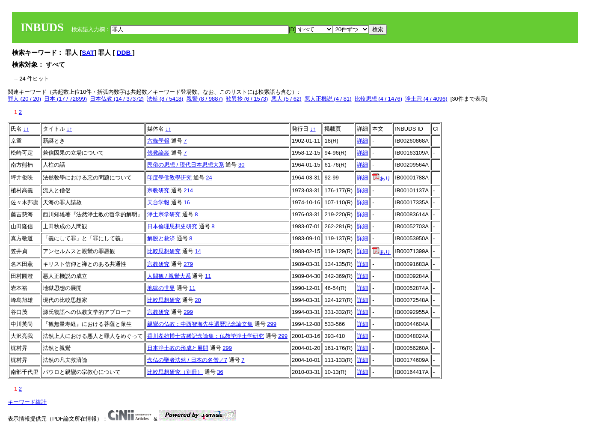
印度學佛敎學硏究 (169, 177)
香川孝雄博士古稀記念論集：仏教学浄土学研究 (205, 336)
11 (208, 276)
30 (241, 164)
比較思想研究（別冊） (175, 372)
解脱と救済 (161, 238)
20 (198, 300)
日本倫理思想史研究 (172, 226)
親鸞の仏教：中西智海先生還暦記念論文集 (200, 324)
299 (188, 312)
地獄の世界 (161, 288)
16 (187, 202)
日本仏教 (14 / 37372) (117, 99)
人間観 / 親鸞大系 (169, 276)
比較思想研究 (164, 251)
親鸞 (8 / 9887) (205, 99)
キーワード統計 (27, 402)
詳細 (362, 140)
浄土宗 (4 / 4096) (426, 99)
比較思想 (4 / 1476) (378, 99)
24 (209, 177)
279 (188, 264)
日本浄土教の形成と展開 (177, 348)
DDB (125, 52)
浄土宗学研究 (164, 214)
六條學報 (158, 140)
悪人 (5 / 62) (286, 99)
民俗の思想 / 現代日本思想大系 (185, 164)
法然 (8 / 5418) (165, 99)
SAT (88, 52)
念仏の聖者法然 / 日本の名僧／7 (187, 360)
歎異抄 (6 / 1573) (247, 99)
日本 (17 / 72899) (65, 99)
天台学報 (158, 202)
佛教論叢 (158, 152)
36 (220, 372)
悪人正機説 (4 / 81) (328, 99)
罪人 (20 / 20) (24, 99)
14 (198, 251)
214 (188, 190)
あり (381, 178)
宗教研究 (158, 190)
